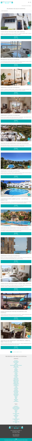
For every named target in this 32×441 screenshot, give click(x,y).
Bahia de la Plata (16, 367)
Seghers (16, 397)
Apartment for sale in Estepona (10, 87)
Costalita (16, 374)
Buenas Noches (16, 371)
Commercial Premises (16, 413)
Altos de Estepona (16, 361)
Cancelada (16, 373)
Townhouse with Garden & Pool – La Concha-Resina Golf (14, 199)
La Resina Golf (16, 388)
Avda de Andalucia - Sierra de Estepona (16, 365)
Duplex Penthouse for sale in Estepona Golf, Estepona (14, 312)
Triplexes (16, 411)
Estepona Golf (16, 379)
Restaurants (16, 416)
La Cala (16, 386)
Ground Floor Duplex (16, 408)
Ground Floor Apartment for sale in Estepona (15, 143)
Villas (16, 422)
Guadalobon (16, 384)
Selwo (16, 398)
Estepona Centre (16, 378)
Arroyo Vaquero (16, 362)
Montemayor (16, 390)
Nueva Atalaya (16, 392)
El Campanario (16, 375)
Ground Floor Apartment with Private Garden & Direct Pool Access (15, 341)
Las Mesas (16, 389)
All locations (16, 360)
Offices (16, 414)
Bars (16, 412)
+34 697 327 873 (16, 434)
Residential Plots (16, 415)
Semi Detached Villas (16, 421)
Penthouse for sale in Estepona (10, 59)
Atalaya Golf (16, 364)
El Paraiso (16, 377)
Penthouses (16, 409)
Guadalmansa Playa (16, 383)
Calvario (16, 372)
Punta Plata (16, 395)
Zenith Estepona (16, 401)
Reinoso (16, 396)
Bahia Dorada (16, 366)
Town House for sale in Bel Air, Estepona (13, 32)
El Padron (16, 376)
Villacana (16, 400)
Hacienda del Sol (16, 385)
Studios (16, 410)
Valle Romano (16, 399)
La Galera (16, 387)
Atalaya (16, 363)
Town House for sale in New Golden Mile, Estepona (16, 283)
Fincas (16, 417)
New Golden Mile (16, 391)
